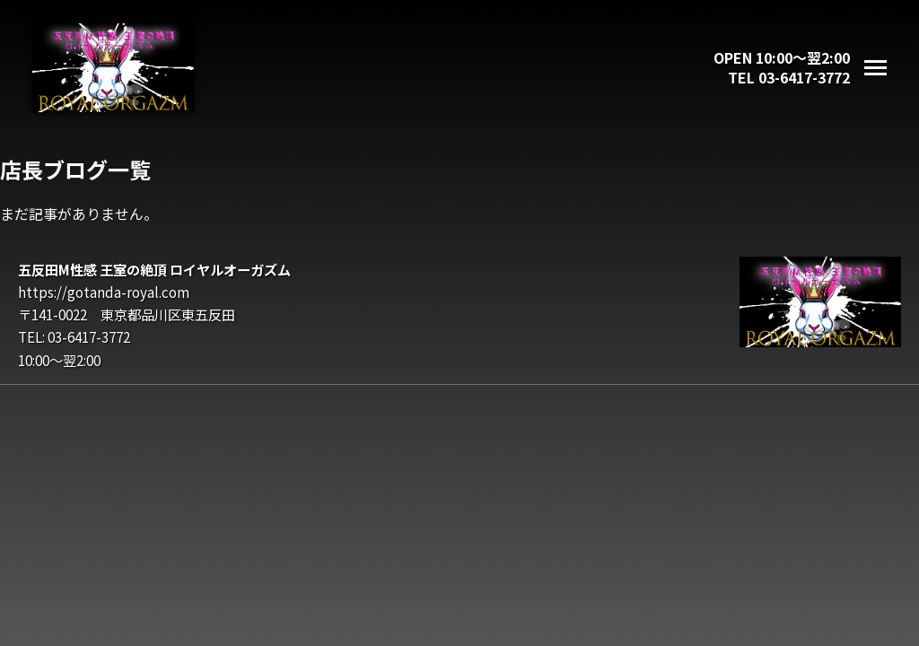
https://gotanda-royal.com (103, 291)
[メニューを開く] (875, 67)
